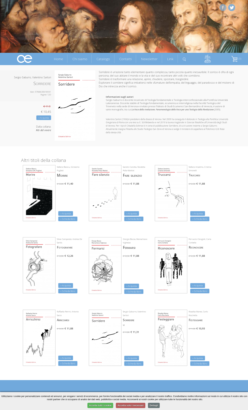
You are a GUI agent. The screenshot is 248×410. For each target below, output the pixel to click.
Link (170, 59)
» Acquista (43, 117)
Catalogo (103, 59)
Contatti (125, 59)
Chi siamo (79, 59)
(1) (236, 58)
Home (58, 59)
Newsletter (149, 59)
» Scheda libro (67, 218)
